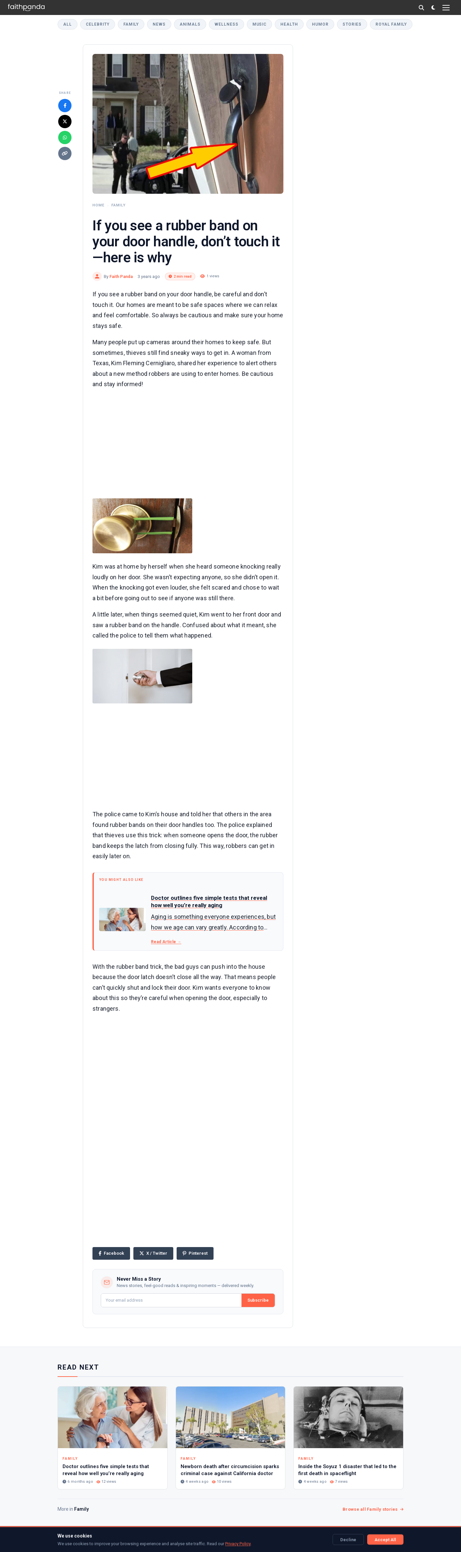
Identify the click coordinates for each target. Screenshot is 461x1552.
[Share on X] (65, 121)
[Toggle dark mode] (433, 7)
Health (289, 24)
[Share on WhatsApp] (65, 137)
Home (98, 205)
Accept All (385, 1539)
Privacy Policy (237, 1543)
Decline (348, 1539)
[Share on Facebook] (65, 105)
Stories (352, 24)
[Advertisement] (188, 442)
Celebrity (97, 24)
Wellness (226, 24)
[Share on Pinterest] (195, 1253)
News (159, 24)
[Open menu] (446, 8)
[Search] (421, 8)
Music (259, 24)
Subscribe (258, 1300)
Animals (190, 24)
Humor (320, 24)
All (67, 24)
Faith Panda (121, 276)
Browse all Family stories (373, 1509)
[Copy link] (65, 153)
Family (131, 24)
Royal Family (391, 24)
